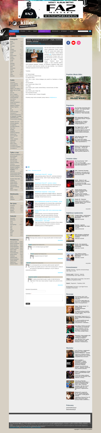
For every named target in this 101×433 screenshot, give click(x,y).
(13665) (21, 241)
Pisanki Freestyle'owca (15, 114)
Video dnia (12, 142)
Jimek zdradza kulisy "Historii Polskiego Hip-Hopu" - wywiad (81, 191)
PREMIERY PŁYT (44, 31)
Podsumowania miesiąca (16, 119)
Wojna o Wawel (14, 189)
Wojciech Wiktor (14, 263)
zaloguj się (23, 36)
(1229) (21, 251)
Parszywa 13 (13, 113)
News (11, 54)
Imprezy (12, 207)
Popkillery (12, 180)
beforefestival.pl (71, 409)
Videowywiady (13, 185)
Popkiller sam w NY (14, 121)
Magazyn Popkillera (14, 105)
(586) (22, 263)
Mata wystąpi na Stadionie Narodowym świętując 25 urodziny (82, 235)
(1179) (21, 252)
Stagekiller (12, 131)
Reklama (83, 36)
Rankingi (12, 63)
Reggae (12, 230)
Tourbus (12, 137)
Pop (11, 227)
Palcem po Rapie (14, 111)
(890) (22, 256)
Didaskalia (12, 87)
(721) (22, 259)
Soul (11, 234)
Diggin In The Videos (15, 88)
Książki (12, 52)
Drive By (12, 92)
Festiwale (12, 205)
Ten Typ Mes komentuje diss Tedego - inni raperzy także (82, 108)
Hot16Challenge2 (14, 97)
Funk (11, 221)
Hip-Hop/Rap (13, 224)
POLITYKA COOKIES (36, 427)
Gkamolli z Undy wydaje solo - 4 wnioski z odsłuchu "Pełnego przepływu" (82, 336)
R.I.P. (11, 61)
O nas (63, 36)
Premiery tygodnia (14, 123)
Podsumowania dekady (15, 173)
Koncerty (12, 208)
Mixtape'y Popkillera (15, 167)
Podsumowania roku (15, 174)
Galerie (12, 197)
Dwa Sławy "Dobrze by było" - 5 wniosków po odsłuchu (82, 326)
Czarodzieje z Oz (14, 85)
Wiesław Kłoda (13, 257)
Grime (11, 223)
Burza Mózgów (13, 156)
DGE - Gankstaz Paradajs (81, 170)
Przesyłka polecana (14, 126)
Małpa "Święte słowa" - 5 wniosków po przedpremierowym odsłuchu (81, 308)
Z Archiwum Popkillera (15, 146)
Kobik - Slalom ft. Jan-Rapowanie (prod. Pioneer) (82, 181)
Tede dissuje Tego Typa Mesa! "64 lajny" (81, 137)
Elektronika (12, 220)
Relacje (12, 210)
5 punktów (12, 82)
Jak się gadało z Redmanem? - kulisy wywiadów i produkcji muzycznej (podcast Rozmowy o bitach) (81, 362)
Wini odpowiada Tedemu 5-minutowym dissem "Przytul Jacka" (82, 118)
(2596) (21, 246)
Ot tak (11, 110)
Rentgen (12, 129)
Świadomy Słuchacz (15, 132)
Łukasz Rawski (13, 260)
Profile (11, 60)
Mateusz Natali (13, 242)
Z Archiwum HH (14, 145)
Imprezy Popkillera (14, 162)
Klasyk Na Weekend (15, 102)
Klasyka (12, 49)
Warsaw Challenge (14, 186)
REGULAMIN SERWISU (14, 427)
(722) (22, 257)
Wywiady (12, 76)
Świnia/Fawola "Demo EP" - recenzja (43, 174)
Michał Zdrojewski (14, 259)
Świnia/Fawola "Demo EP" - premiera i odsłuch (45, 183)
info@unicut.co (53, 97)
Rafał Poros (13, 262)
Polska (11, 57)
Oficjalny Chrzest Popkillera (14, 169)
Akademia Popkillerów (15, 154)
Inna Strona (13, 99)
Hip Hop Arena (13, 159)
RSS (89, 36)
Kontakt (76, 36)
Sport (11, 66)
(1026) (21, 254)
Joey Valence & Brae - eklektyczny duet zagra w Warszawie (81, 255)
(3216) (21, 243)
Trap (11, 235)
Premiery (12, 58)
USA (29, 31)
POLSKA (22, 31)
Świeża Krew (13, 134)
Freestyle (12, 46)
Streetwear (12, 68)
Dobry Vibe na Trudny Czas (15, 91)
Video (11, 74)
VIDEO (71, 31)
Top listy (12, 71)
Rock (11, 232)
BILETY (12, 33)
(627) (22, 260)
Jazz (11, 226)
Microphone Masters (15, 165)
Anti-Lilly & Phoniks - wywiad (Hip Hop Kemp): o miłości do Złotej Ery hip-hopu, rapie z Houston (82, 382)
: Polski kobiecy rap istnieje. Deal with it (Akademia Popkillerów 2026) (78, 279)
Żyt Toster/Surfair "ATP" (81, 161)
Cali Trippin (13, 157)
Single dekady (13, 182)
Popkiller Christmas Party (16, 176)
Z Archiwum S (13, 148)
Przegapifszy (13, 124)
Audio (11, 196)
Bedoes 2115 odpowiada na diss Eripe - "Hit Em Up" (82, 146)
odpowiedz (60, 240)
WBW (11, 188)
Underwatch (13, 140)
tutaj (50, 54)
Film (11, 44)
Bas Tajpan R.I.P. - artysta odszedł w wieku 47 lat (82, 127)
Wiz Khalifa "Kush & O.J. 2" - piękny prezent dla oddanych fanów (82, 317)
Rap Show (12, 128)
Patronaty (69, 36)
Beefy (11, 41)
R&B (11, 229)
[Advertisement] (46, 230)
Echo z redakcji (13, 94)
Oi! (11, 108)
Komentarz (28, 293)
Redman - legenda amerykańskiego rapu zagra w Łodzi (82, 226)
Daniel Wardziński (14, 246)
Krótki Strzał (13, 103)
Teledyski (12, 199)
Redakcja (12, 256)
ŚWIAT (35, 31)
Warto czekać (13, 143)
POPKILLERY (14, 31)
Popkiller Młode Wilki (15, 179)
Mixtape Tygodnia (14, 107)
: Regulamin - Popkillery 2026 (75, 283)
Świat (11, 69)
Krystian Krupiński (14, 248)
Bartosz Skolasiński (14, 243)
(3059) (21, 245)
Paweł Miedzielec (14, 252)
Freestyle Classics (14, 96)
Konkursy (12, 164)
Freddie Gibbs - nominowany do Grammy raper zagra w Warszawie (82, 216)
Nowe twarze (13, 55)
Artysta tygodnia (14, 83)
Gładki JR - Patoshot (80, 199)
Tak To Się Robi (14, 135)
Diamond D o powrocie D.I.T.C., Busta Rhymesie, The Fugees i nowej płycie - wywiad (82, 394)
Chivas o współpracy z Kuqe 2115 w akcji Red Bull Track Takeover (82, 372)
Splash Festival (13, 183)
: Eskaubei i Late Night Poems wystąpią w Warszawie (77, 287)
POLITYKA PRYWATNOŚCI (25, 427)
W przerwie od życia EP (36, 170)
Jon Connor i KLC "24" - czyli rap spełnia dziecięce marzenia (82, 298)
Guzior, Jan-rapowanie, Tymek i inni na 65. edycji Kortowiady (81, 245)
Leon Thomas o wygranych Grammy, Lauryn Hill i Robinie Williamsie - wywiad (82, 351)
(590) (22, 262)
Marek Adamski (13, 245)
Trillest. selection (14, 139)
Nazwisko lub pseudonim (31, 289)
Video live (12, 212)
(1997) (21, 248)
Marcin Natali (13, 249)
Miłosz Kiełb (13, 251)
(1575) (21, 249)
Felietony (12, 43)
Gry (11, 47)
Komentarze (13, 51)
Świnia (29, 170)
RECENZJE (55, 31)
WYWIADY (64, 31)
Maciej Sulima (13, 254)
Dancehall (12, 218)
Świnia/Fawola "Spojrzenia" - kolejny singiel (45, 191)
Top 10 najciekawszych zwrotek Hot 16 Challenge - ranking (48, 201)
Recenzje (12, 65)
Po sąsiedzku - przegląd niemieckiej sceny (15, 117)
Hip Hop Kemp (13, 161)
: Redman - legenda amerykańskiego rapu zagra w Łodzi (77, 270)
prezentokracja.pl (71, 407)
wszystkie (88, 209)
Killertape (12, 100)
